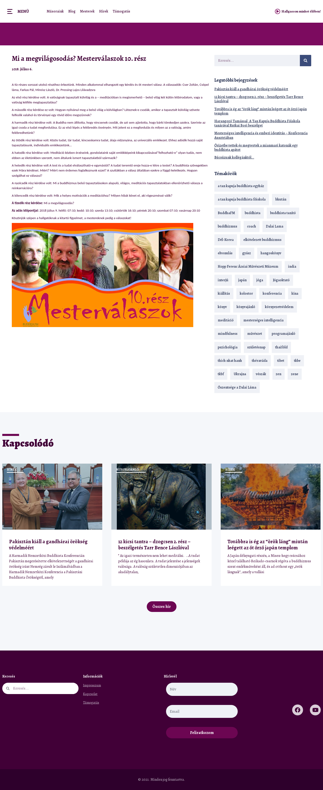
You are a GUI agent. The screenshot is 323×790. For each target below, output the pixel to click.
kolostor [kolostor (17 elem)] (246, 293)
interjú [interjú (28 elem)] (223, 280)
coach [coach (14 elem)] (251, 226)
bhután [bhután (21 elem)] (280, 199)
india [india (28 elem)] (292, 266)
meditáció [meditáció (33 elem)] (226, 320)
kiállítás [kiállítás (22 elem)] (224, 293)
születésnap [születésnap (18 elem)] (256, 347)
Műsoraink (55, 11)
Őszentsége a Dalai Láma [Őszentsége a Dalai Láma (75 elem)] (237, 387)
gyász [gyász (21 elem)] (246, 253)
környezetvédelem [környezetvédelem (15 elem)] (279, 306)
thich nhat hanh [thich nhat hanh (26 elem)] (230, 360)
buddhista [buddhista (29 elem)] (252, 212)
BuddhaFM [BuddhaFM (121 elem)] (226, 212)
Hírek (103, 11)
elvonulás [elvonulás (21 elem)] (225, 253)
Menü (23, 11)
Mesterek (87, 11)
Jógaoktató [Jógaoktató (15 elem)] (281, 280)
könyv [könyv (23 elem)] (222, 306)
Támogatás (121, 11)
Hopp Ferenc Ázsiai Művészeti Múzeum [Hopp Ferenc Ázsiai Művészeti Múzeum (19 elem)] (248, 266)
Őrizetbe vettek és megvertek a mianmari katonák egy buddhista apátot (256, 147)
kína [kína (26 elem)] (294, 293)
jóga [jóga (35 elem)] (259, 280)
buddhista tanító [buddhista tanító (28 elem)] (283, 212)
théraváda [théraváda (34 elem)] (259, 360)
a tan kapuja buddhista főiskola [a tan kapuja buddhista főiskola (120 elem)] (242, 199)
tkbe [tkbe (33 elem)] (297, 360)
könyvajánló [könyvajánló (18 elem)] (246, 306)
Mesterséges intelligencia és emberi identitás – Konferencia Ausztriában (261, 135)
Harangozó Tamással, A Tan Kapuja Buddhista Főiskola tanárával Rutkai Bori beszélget (257, 123)
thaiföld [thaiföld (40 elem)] (281, 347)
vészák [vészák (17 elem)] (261, 374)
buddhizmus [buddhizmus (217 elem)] (227, 226)
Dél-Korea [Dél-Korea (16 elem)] (226, 239)
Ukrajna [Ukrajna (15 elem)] (240, 374)
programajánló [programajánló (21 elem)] (283, 333)
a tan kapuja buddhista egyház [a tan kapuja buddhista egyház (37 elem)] (241, 185)
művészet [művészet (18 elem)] (254, 333)
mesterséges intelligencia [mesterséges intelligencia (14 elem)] (263, 320)
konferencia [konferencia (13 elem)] (272, 293)
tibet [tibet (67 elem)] (280, 360)
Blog (72, 11)
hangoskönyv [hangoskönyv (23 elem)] (271, 253)
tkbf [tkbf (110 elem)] (221, 374)
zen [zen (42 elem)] (278, 374)
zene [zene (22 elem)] (294, 374)
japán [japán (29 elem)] (242, 280)
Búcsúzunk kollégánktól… (234, 157)
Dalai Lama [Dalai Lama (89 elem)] (274, 226)
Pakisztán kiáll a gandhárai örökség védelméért (251, 89)
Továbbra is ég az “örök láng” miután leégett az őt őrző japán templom (260, 111)
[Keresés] (305, 60)
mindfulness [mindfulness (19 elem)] (227, 333)
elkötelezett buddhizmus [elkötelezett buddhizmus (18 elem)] (262, 239)
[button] (194, 69)
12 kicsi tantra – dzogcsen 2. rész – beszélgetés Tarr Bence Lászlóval (258, 99)
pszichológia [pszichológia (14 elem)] (227, 347)
